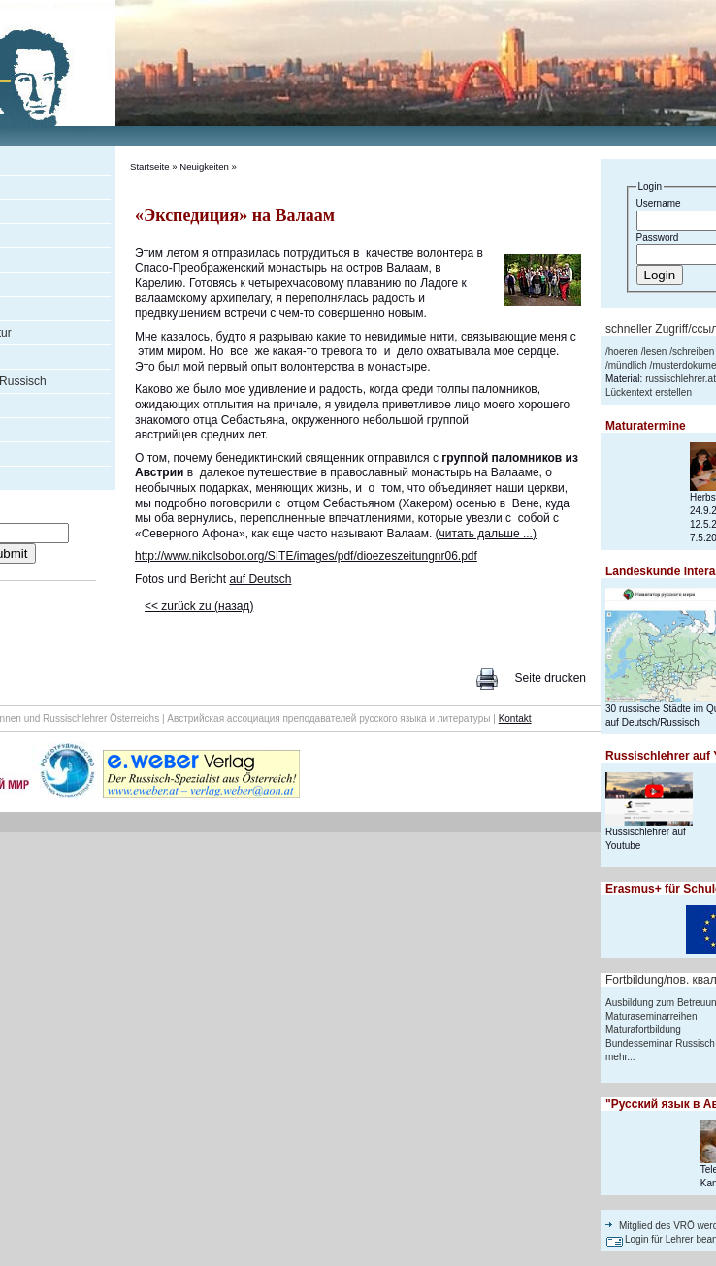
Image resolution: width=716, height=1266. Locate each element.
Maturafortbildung (643, 1029)
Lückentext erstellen (648, 392)
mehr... (620, 1057)
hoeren (623, 351)
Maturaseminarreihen (651, 1016)
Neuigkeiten (204, 166)
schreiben (693, 351)
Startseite (150, 166)
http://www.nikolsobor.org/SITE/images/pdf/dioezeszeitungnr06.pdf (306, 556)
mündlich (627, 365)
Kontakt (515, 718)
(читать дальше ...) (486, 533)
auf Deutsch (260, 579)
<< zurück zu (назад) (199, 606)
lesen (655, 351)
